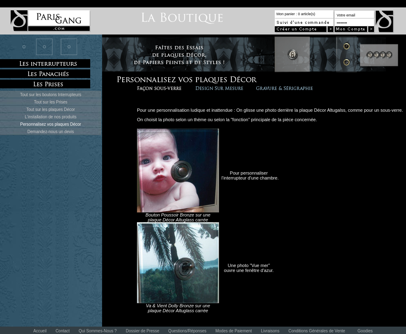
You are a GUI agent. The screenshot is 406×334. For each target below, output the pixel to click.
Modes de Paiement (233, 331)
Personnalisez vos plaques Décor (50, 124)
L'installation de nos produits (51, 117)
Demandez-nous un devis (50, 131)
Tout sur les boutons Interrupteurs (50, 94)
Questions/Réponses (187, 331)
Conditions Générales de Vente (316, 331)
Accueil (39, 331)
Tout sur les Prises (51, 102)
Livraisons (270, 331)
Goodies (365, 331)
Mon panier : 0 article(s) (295, 14)
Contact (62, 331)
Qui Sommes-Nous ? (98, 331)
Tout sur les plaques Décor (50, 109)
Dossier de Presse (143, 331)
